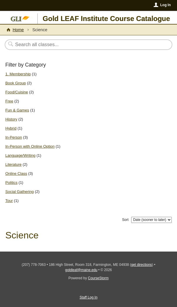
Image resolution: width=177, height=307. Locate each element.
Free (9, 101)
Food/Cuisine (16, 92)
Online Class (16, 173)
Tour (9, 200)
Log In (165, 5)
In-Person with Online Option (30, 146)
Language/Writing (20, 155)
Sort (125, 220)
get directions (141, 265)
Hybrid (10, 128)
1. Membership (18, 74)
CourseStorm (98, 278)
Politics (11, 182)
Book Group (15, 83)
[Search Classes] (85, 44)
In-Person (13, 137)
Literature (13, 164)
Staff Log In (88, 297)
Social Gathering (19, 191)
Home (18, 29)
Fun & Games (17, 110)
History (11, 119)
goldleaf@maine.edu (81, 270)
